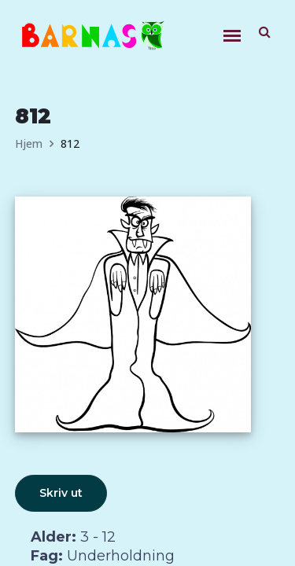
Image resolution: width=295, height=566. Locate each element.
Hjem (28, 143)
